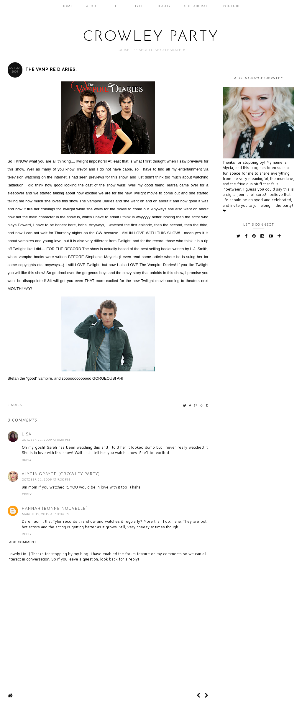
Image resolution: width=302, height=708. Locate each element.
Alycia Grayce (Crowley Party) (61, 473)
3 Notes (15, 405)
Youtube (232, 6)
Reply (27, 459)
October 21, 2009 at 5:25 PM (46, 439)
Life (115, 6)
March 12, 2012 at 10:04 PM (46, 514)
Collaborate (197, 6)
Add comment (23, 542)
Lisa (27, 434)
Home (67, 6)
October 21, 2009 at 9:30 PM (46, 479)
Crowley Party (151, 37)
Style (138, 6)
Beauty (164, 6)
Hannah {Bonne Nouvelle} (55, 508)
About (92, 6)
